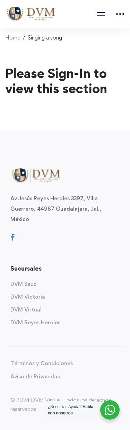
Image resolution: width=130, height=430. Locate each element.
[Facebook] (12, 237)
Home (12, 37)
